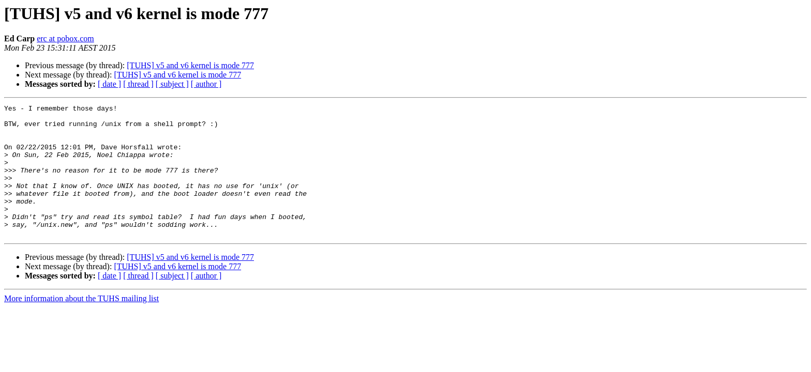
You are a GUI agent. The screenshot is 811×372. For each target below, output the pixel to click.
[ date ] (109, 84)
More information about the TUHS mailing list (81, 324)
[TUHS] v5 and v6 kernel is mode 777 (190, 65)
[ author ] (206, 84)
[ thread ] (138, 84)
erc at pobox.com (65, 38)
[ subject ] (172, 84)
